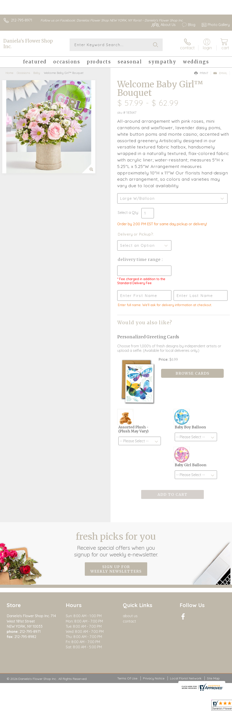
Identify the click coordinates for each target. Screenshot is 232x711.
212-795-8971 (21, 20)
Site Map (213, 678)
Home (9, 73)
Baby (36, 73)
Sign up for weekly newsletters (116, 569)
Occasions (23, 73)
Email (220, 73)
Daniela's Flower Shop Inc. (28, 43)
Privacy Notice (153, 678)
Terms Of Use (127, 678)
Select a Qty (128, 212)
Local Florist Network (185, 678)
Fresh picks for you (116, 544)
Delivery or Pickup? (135, 234)
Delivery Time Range (140, 259)
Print (201, 73)
